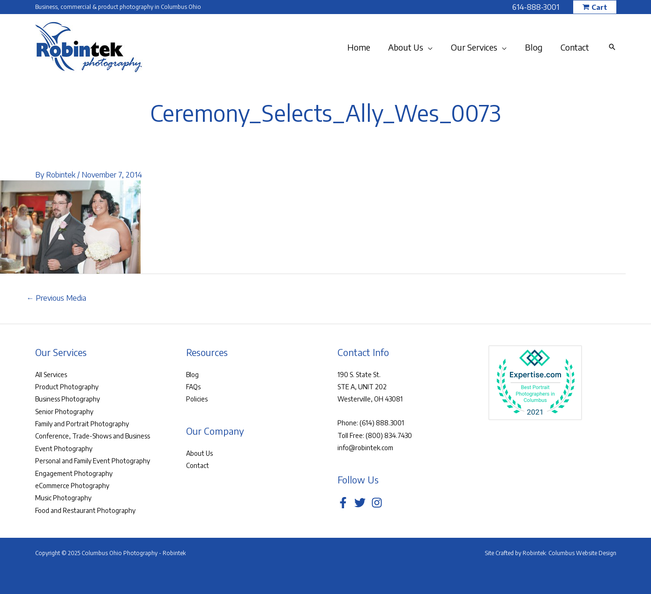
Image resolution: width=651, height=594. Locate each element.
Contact (197, 465)
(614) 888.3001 (381, 423)
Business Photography (67, 399)
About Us (199, 453)
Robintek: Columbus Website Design (569, 553)
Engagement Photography (73, 473)
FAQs (193, 387)
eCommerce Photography (72, 486)
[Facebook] (343, 502)
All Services (51, 375)
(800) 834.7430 (389, 435)
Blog (192, 375)
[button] (594, 7)
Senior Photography (64, 412)
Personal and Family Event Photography (92, 461)
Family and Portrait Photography (82, 424)
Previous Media (57, 298)
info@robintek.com (365, 448)
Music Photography (63, 498)
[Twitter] (360, 502)
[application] (432, 47)
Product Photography (66, 387)
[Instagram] (376, 502)
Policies (197, 399)
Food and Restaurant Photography (85, 510)
